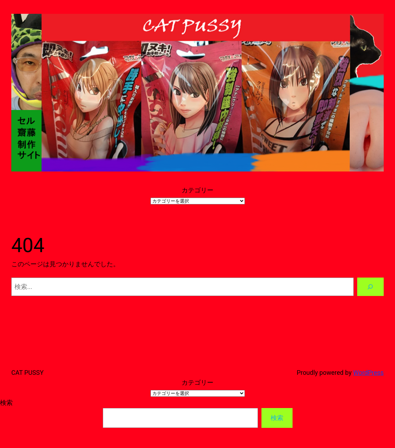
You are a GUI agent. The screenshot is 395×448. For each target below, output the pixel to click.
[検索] (370, 287)
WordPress (368, 372)
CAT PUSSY (27, 372)
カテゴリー (197, 190)
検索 (6, 402)
